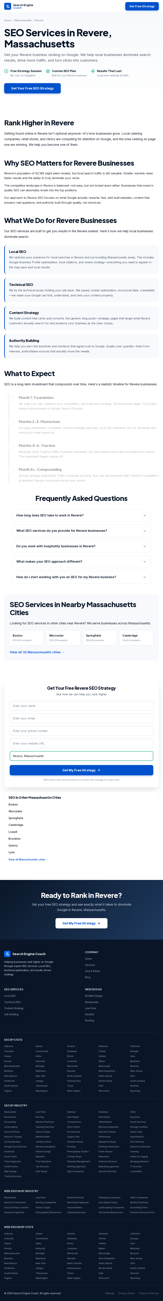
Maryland (135, 1061)
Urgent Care (73, 1136)
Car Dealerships (12, 1141)
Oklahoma (9, 1081)
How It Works (92, 971)
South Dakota (11, 1085)
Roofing (89, 1020)
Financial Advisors (108, 1161)
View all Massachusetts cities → (29, 859)
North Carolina (74, 1076)
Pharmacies (105, 1136)
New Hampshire (107, 1071)
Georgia (134, 1051)
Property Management (78, 1161)
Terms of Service (149, 1293)
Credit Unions (11, 1166)
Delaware (72, 1051)
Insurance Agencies (14, 1212)
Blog (87, 977)
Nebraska (41, 1071)
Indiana (102, 1056)
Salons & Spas (43, 1131)
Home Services (138, 1122)
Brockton (15, 838)
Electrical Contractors (15, 1202)
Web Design (10, 1171)
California (135, 1046)
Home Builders (74, 1207)
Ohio (132, 1076)
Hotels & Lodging (139, 1156)
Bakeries (40, 1156)
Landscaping (10, 1127)
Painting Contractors (109, 1146)
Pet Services (73, 1131)
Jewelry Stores (43, 1141)
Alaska (39, 1046)
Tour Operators (43, 1161)
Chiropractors (74, 1122)
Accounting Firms (139, 1207)
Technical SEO (12, 1002)
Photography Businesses (48, 1212)
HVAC (133, 1112)
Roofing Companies (46, 1202)
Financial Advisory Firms (142, 1212)
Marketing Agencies (109, 1166)
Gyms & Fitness (12, 1131)
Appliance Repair (107, 1141)
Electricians (10, 1117)
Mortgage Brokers (139, 1161)
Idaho (38, 1056)
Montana (8, 1071)
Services (90, 964)
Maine (102, 1061)
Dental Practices (75, 1197)
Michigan (40, 1066)
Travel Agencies (12, 1161)
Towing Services (12, 1176)
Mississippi (104, 1066)
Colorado (9, 1051)
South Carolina (137, 1081)
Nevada (71, 1071)
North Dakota (105, 1076)
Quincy (13, 845)
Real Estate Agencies (78, 1202)
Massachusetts (23, 20)
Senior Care (136, 1131)
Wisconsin (104, 1091)
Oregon (39, 1081)
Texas (70, 1085)
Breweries (104, 1156)
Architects (9, 1151)
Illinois (70, 1056)
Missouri (134, 1066)
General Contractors (140, 1146)
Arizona (71, 1046)
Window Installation (45, 1146)
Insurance (135, 1117)
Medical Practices (45, 1122)
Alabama (8, 1046)
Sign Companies (75, 1171)
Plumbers (103, 1112)
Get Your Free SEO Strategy (32, 88)
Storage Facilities (139, 1127)
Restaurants (91, 1002)
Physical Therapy (13, 1136)
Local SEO (10, 995)
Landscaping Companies (111, 1207)
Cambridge (16, 825)
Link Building (11, 1014)
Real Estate (104, 1117)
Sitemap (109, 1293)
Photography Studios (78, 1151)
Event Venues (106, 1151)
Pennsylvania (74, 1081)
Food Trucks (10, 1156)
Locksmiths (136, 1171)
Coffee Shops (74, 1156)
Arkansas (103, 1046)
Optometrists (137, 1136)
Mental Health (43, 1136)
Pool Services (137, 1141)
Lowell (13, 832)
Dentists (89, 1014)
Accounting (10, 1122)
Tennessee (41, 1085)
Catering (134, 1151)
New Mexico (10, 1076)
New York (40, 1076)
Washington (42, 1091)
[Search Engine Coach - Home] (18, 6)
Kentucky (40, 1061)
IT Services (136, 1166)
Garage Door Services (15, 1146)
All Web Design (93, 995)
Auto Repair (73, 1117)
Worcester (15, 811)
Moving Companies (109, 1127)
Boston (13, 804)
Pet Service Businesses (111, 1212)
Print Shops (41, 1171)
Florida (102, 1051)
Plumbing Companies (110, 1197)
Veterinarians (105, 1122)
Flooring (71, 1146)
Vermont (134, 1085)
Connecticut (42, 1051)
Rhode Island (105, 1081)
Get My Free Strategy (81, 923)
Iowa (132, 1056)
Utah (101, 1085)
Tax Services (42, 1166)
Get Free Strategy (142, 6)
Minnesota (72, 1066)
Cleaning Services (45, 1127)
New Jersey (136, 1071)
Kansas (8, 1061)
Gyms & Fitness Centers (16, 1207)
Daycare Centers (107, 1131)
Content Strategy (14, 1008)
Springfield (16, 818)
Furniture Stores (75, 1141)
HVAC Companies (139, 1197)
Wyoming (135, 1091)
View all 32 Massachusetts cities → (37, 652)
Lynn (12, 852)
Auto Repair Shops (108, 1202)
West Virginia (73, 1091)
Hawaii (7, 1056)
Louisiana (72, 1061)
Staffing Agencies (76, 1166)
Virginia (8, 1091)
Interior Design (43, 1151)
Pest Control (73, 1127)
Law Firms (90, 1008)
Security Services (108, 1171)
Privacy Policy (127, 1293)
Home (7, 20)
